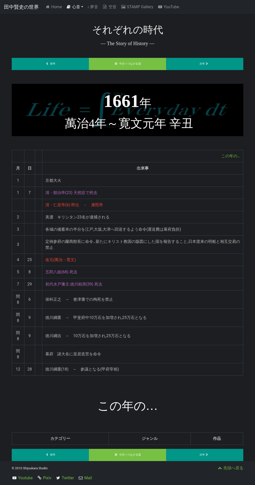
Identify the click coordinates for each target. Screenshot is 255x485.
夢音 (92, 6)
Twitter (68, 478)
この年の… (230, 156)
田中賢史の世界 (21, 7)
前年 (50, 63)
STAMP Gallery (137, 6)
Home (54, 6)
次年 (204, 63)
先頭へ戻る (230, 468)
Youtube (25, 478)
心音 (73, 6)
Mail (88, 478)
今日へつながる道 (127, 63)
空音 (109, 6)
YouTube (168, 6)
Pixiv (47, 478)
